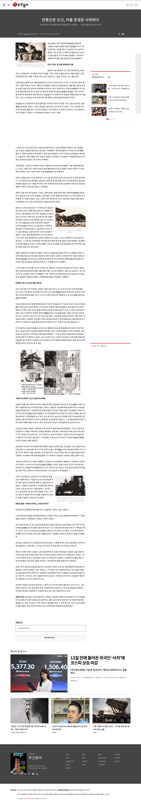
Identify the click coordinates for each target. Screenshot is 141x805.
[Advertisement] (46, 129)
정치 (67, 755)
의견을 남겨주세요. (24, 628)
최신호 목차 (102, 758)
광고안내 (117, 761)
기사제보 (117, 755)
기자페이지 (102, 765)
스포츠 (68, 765)
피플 (83, 765)
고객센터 (47, 790)
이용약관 (53, 790)
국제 (83, 758)
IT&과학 (84, 761)
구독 (109, 77)
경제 (83, 755)
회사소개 (20, 790)
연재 (99, 755)
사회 (67, 758)
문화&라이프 (70, 761)
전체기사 (69, 768)
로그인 (136, 5)
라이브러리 (102, 761)
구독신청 (117, 758)
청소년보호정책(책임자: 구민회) (79, 790)
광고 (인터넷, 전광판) (30, 790)
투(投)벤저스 (98, 77)
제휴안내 (41, 790)
